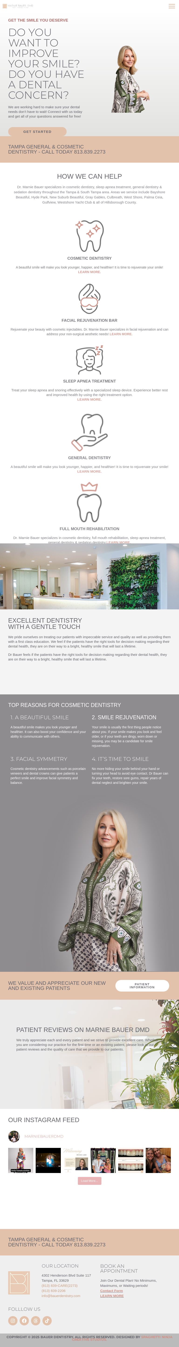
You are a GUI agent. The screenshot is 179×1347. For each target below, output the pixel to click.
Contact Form (111, 1291)
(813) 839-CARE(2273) (60, 1286)
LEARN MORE (112, 1296)
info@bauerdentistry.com (61, 1296)
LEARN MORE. (121, 383)
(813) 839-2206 (54, 1291)
